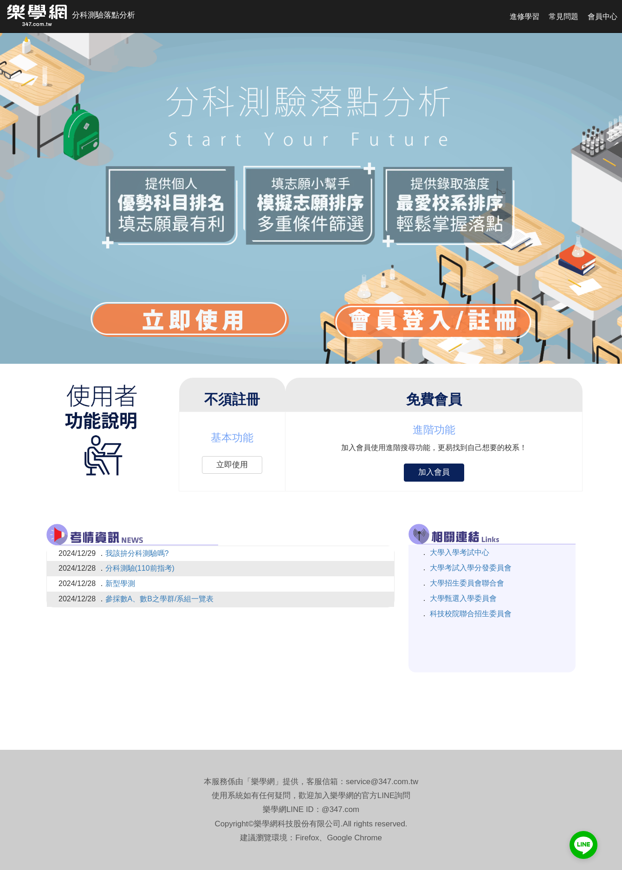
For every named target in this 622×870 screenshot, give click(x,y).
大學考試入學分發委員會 (470, 568)
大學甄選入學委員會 (462, 598)
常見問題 (563, 16)
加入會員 (434, 472)
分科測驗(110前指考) (140, 568)
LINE (386, 795)
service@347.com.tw (382, 781)
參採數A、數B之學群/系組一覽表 (159, 599)
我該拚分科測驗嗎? (137, 553)
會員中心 (602, 16)
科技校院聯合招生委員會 (470, 614)
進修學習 (524, 16)
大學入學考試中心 (458, 552)
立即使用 (232, 464)
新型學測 (120, 583)
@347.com (340, 809)
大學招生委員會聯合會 (466, 583)
